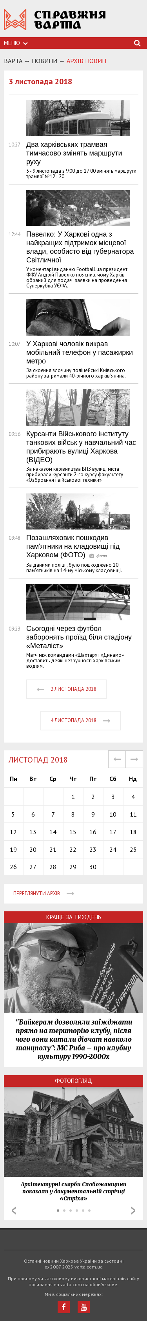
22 (72, 849)
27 (32, 867)
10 (112, 814)
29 (72, 867)
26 (13, 867)
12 (13, 832)
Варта (13, 61)
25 (133, 849)
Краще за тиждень (73, 917)
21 (52, 849)
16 (92, 832)
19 (13, 849)
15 (72, 832)
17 (112, 832)
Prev (14, 1210)
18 (133, 832)
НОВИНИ (44, 61)
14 (52, 832)
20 (32, 849)
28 (52, 867)
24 (112, 849)
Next (133, 1210)
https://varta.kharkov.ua (55, 23)
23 (92, 849)
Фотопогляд (73, 1080)
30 (92, 867)
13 (32, 832)
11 (133, 814)
